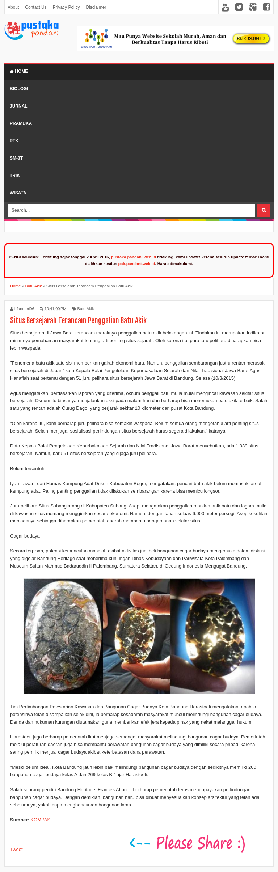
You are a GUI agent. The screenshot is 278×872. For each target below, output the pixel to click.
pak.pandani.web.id (136, 263)
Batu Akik (85, 309)
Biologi (19, 88)
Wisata (18, 192)
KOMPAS (40, 819)
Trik (15, 175)
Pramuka (21, 123)
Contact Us (35, 7)
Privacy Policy (66, 7)
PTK (14, 140)
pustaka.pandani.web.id (133, 257)
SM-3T (16, 158)
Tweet (16, 849)
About (13, 7)
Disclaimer (96, 7)
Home (19, 71)
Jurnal (19, 106)
